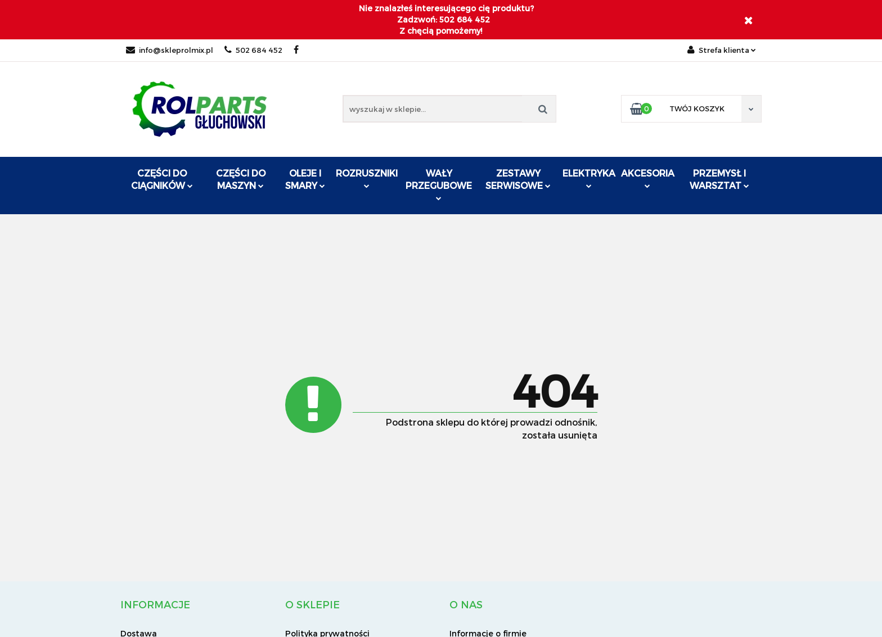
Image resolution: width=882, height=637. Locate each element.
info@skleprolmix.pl (169, 50)
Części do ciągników (162, 179)
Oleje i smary (305, 179)
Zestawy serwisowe (518, 179)
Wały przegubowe (439, 184)
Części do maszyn (241, 179)
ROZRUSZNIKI (367, 178)
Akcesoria (647, 178)
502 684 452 (253, 50)
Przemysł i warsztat (719, 179)
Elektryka (588, 178)
